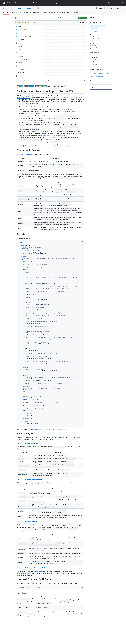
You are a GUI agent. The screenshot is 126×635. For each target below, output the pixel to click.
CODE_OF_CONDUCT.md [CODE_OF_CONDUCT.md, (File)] (24, 59)
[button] (82, 242)
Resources (28, 3)
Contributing (94, 38)
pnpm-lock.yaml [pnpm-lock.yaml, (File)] (22, 76)
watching (94, 48)
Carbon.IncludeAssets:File (27, 522)
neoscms (98, 26)
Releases (94, 57)
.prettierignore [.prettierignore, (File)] (21, 53)
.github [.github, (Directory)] (19, 26)
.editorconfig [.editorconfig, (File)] (21, 39)
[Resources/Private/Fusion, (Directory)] (24, 36)
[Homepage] (4, 3)
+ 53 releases (93, 64)
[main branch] (18, 18)
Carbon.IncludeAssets (26, 8)
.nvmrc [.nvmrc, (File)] (19, 49)
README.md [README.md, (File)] (21, 66)
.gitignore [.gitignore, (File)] (20, 46)
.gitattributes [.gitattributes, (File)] (21, 43)
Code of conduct (95, 36)
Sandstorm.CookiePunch (31, 583)
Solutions (18, 3)
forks (93, 50)
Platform (10, 3)
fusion (92, 26)
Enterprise (47, 3)
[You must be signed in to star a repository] (118, 8)
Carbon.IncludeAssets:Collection (29, 480)
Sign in (110, 3)
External (59, 437)
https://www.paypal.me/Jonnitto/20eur (103, 73)
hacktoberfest (94, 28)
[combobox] (68, 18)
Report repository (94, 52)
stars (93, 45)
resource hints (45, 136)
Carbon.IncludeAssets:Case (27, 443)
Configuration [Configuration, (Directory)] (21, 33)
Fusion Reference (75, 187)
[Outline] (84, 81)
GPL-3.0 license (95, 34)
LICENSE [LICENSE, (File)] (20, 63)
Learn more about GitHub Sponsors (98, 76)
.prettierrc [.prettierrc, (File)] (20, 56)
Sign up (117, 3)
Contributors (94, 81)
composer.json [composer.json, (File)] (21, 69)
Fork (109, 8)
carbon (103, 26)
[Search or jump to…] (93, 3)
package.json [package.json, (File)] (21, 72)
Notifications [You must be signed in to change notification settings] (100, 8)
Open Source (37, 3)
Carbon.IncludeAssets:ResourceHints (31, 568)
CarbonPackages (10, 8)
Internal (51, 437)
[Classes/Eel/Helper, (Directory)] (22, 30)
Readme (93, 31)
